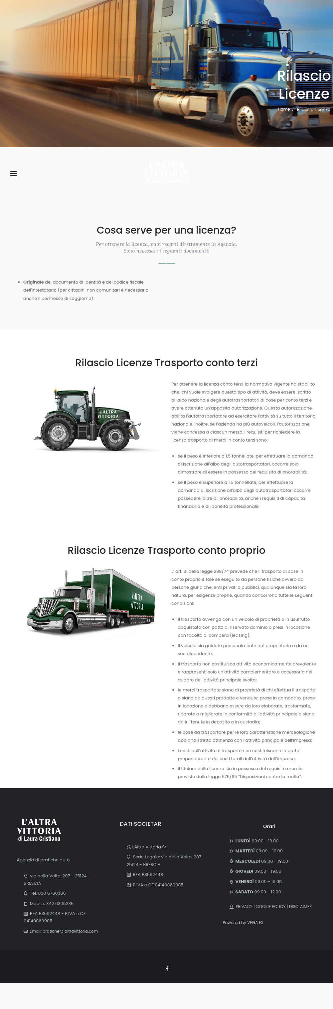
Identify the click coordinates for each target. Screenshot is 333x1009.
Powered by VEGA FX (244, 930)
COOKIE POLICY (273, 906)
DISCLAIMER (242, 914)
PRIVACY (244, 906)
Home (283, 109)
